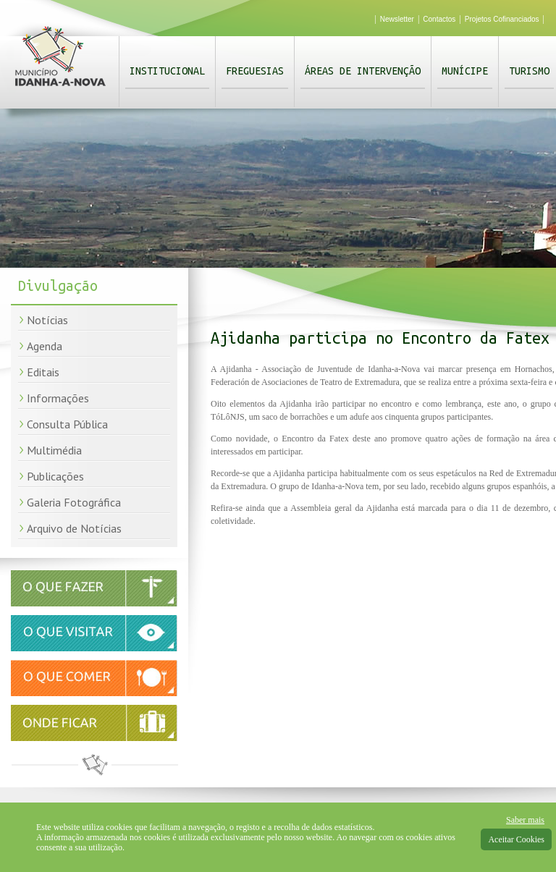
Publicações (55, 476)
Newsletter (397, 19)
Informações (58, 398)
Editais (43, 372)
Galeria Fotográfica (74, 502)
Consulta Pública (67, 424)
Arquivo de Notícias (74, 528)
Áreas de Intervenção (363, 71)
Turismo (529, 71)
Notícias (47, 320)
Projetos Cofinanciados (502, 19)
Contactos (439, 19)
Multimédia (54, 450)
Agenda (44, 346)
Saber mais (525, 820)
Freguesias (255, 71)
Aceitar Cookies (516, 839)
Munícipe (465, 71)
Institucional (167, 71)
